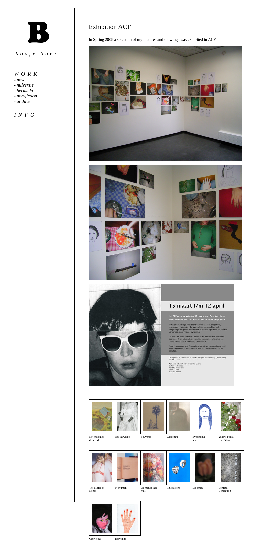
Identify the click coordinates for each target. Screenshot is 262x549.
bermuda (25, 90)
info (25, 115)
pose (21, 79)
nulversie (25, 85)
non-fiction (27, 95)
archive (23, 101)
